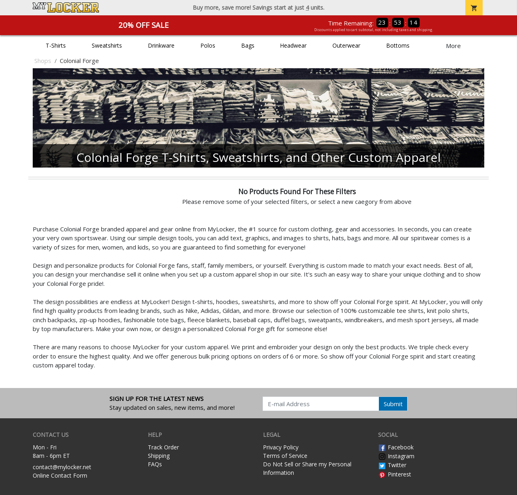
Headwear (293, 45)
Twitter (392, 465)
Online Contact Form (60, 475)
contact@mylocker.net (62, 467)
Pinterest (394, 474)
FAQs (155, 464)
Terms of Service (285, 455)
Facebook (396, 447)
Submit (393, 404)
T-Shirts (56, 45)
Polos (207, 45)
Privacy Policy (280, 447)
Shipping (159, 455)
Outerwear (346, 45)
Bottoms (398, 45)
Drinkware (161, 45)
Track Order (163, 447)
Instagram (396, 456)
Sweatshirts (107, 45)
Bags (247, 45)
